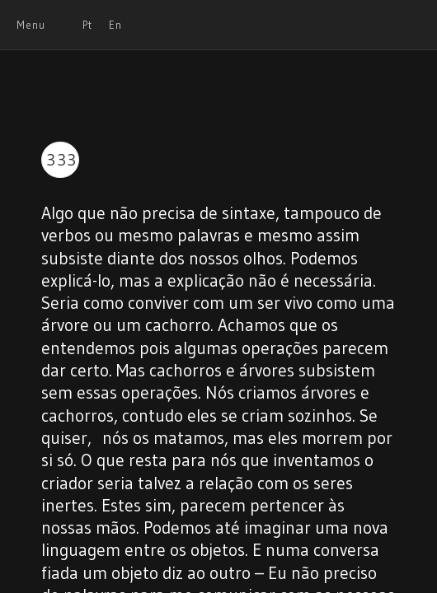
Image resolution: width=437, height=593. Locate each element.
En (115, 24)
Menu (30, 24)
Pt (87, 24)
